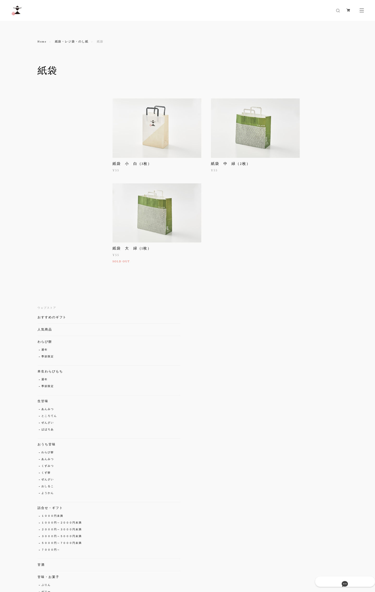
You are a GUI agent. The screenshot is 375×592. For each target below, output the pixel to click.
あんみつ (47, 186)
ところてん (49, 193)
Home (42, 41)
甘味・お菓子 (48, 354)
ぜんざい (47, 200)
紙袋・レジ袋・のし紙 (72, 41)
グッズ (43, 416)
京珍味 (43, 404)
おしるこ (47, 263)
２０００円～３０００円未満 (61, 306)
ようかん (47, 270)
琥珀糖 (46, 389)
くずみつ (47, 243)
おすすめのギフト (52, 94)
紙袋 (44, 461)
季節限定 (47, 133)
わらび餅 (45, 119)
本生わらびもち (50, 149)
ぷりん (46, 362)
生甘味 (43, 178)
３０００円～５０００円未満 (61, 313)
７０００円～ (50, 327)
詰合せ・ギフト (50, 285)
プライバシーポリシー (57, 561)
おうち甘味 (47, 221)
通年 (44, 127)
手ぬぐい (47, 438)
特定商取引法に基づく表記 (96, 561)
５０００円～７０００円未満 (61, 320)
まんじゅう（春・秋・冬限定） (63, 382)
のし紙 (46, 474)
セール (43, 489)
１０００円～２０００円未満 (61, 300)
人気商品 (45, 107)
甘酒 (41, 342)
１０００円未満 (52, 293)
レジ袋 (46, 467)
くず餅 (46, 250)
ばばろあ (47, 206)
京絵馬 (46, 424)
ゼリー (46, 369)
